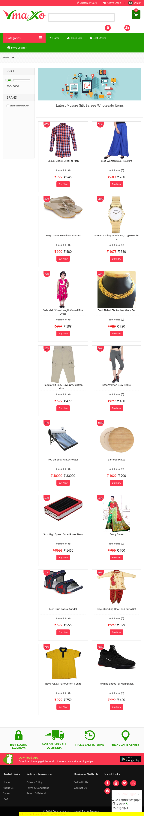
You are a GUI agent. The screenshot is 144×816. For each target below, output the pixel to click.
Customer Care (87, 2)
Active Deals (112, 2)
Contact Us (80, 787)
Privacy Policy (34, 782)
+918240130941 (131, 800)
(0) (69, 170)
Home (6, 782)
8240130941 (120, 808)
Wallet (134, 2)
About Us (8, 787)
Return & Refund (36, 793)
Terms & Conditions (37, 787)
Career (6, 793)
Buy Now (63, 184)
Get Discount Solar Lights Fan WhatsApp (42, 813)
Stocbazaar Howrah (18, 105)
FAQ (5, 798)
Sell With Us (81, 782)
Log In (111, 27)
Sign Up (132, 27)
